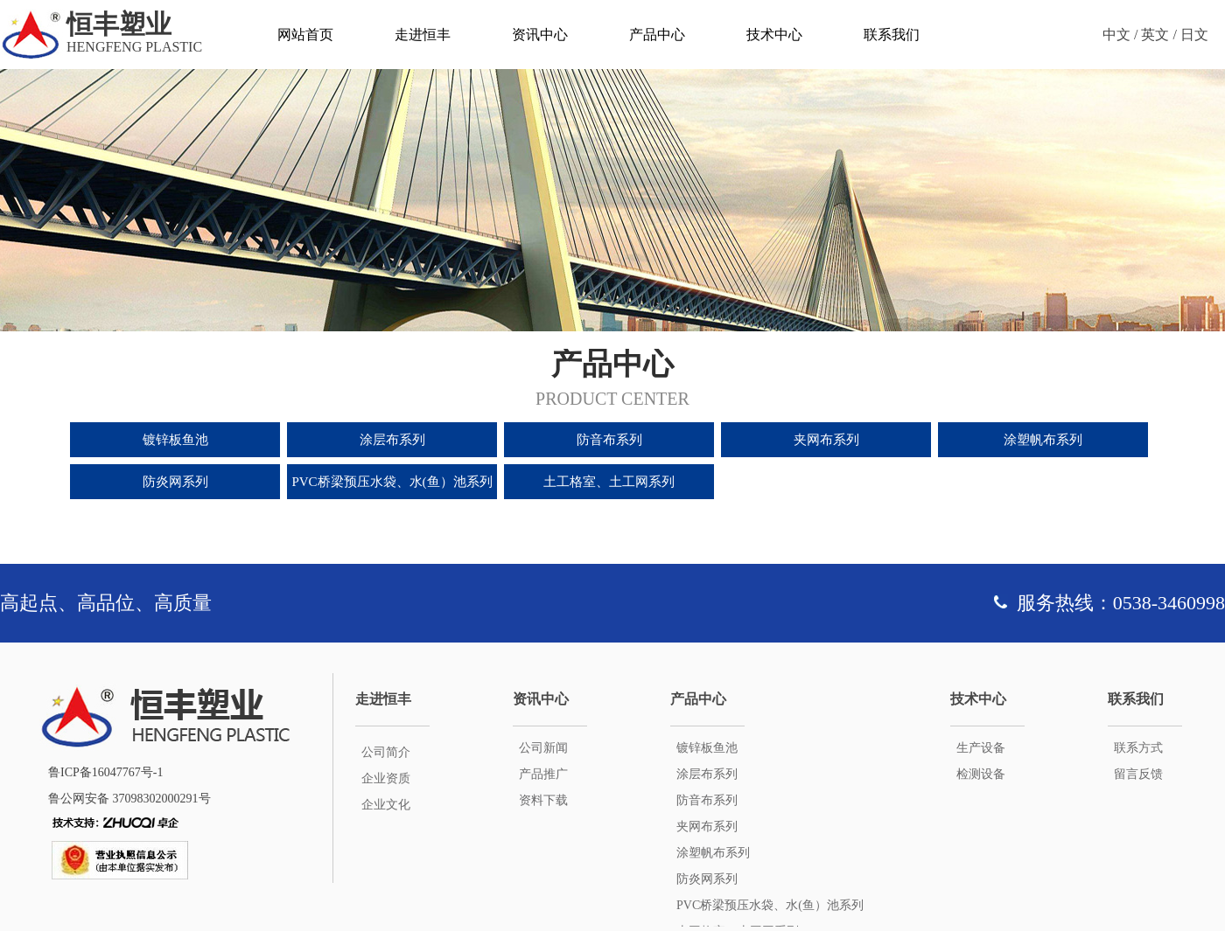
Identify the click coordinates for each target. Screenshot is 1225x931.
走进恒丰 (423, 34)
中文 (1116, 34)
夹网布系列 (826, 440)
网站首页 (305, 34)
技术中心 (774, 34)
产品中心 (657, 34)
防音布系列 (609, 440)
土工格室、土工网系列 (609, 482)
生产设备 (980, 747)
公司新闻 (543, 747)
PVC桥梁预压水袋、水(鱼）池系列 (391, 482)
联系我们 (892, 34)
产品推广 (543, 774)
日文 (1194, 34)
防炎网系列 (175, 482)
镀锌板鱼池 (175, 440)
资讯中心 (540, 34)
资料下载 (543, 800)
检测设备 (980, 774)
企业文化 (385, 804)
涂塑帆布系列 (1043, 440)
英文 (1155, 34)
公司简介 (385, 752)
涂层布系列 (392, 440)
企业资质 (385, 778)
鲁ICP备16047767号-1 (105, 772)
